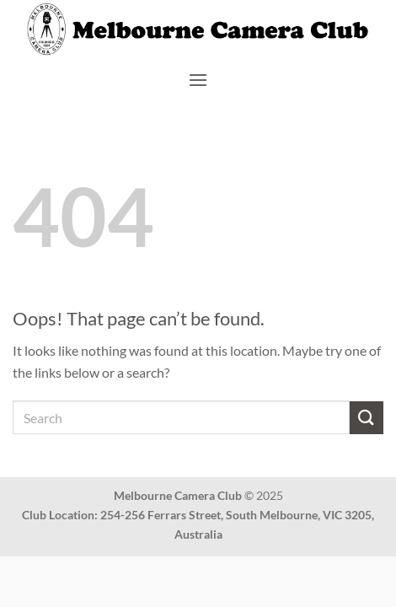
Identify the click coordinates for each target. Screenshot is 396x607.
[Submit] (366, 417)
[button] (198, 79)
